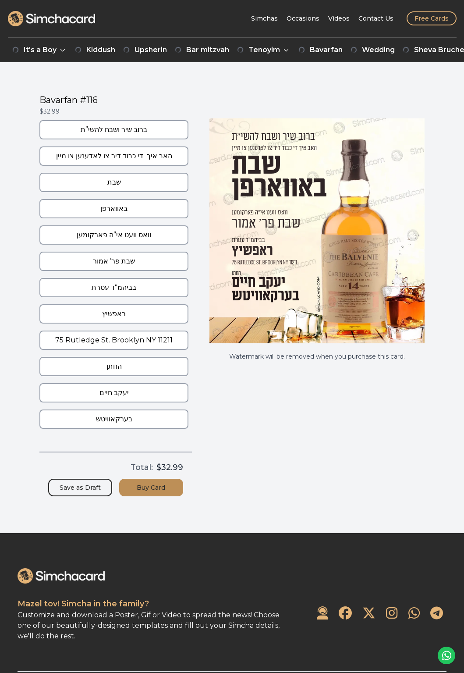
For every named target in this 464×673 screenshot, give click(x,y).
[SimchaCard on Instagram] (392, 613)
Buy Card (151, 487)
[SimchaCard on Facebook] (345, 613)
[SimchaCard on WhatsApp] (414, 613)
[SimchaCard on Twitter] (369, 613)
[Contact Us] (376, 18)
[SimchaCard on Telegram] (436, 613)
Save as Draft (80, 487)
